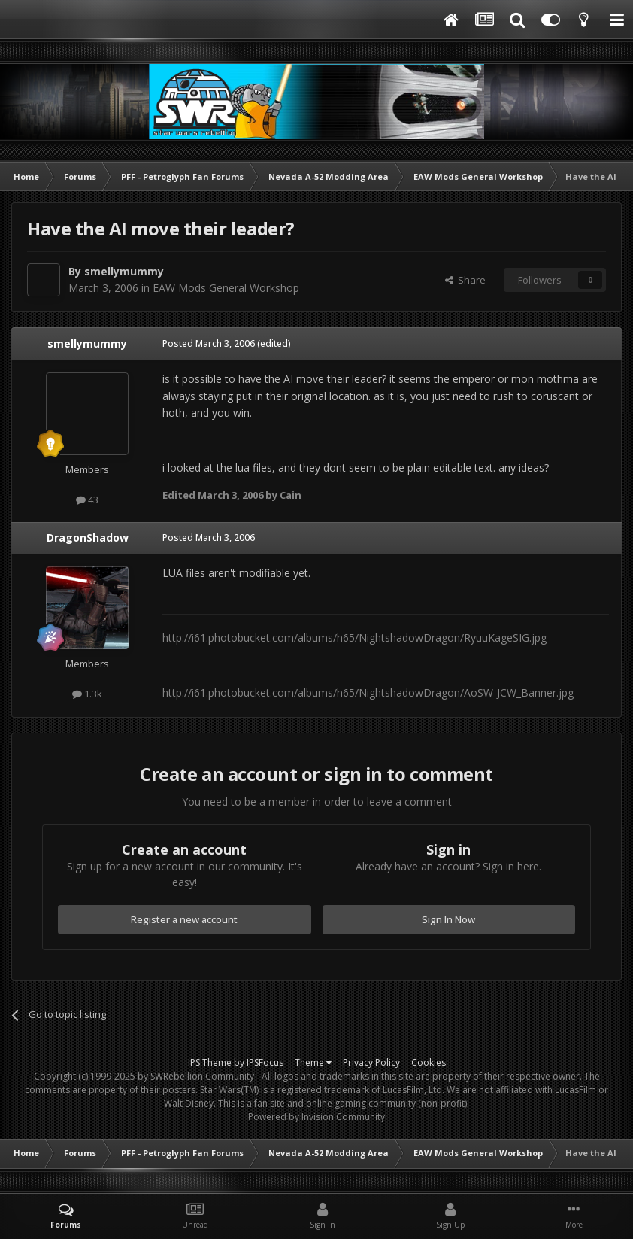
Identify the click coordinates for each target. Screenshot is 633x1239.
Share (465, 280)
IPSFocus (265, 1062)
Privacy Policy (371, 1062)
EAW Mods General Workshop (226, 288)
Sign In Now (448, 919)
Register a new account (184, 919)
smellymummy (124, 271)
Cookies (428, 1062)
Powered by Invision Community (316, 1116)
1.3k (87, 693)
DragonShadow (88, 537)
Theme (313, 1062)
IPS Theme (210, 1062)
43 (87, 499)
